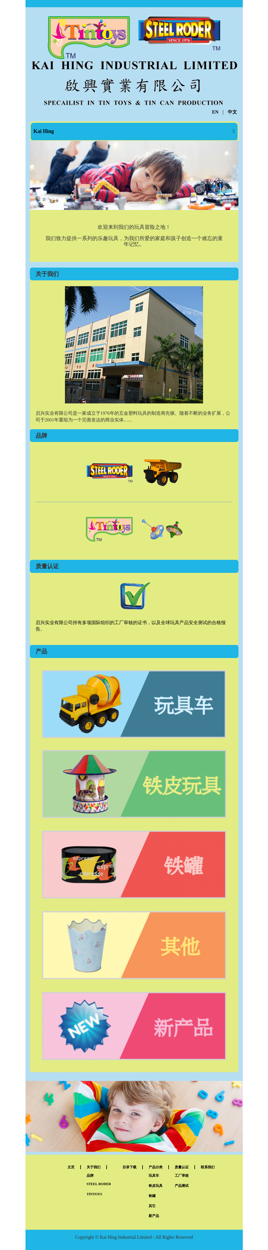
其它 (152, 1206)
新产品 (154, 1216)
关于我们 (94, 1167)
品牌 (90, 1176)
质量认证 (182, 1167)
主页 (71, 1167)
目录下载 (129, 1167)
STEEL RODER (99, 1184)
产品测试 (182, 1186)
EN (215, 111)
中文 (232, 111)
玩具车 (154, 1176)
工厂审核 (182, 1176)
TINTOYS (94, 1194)
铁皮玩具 (156, 1186)
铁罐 (152, 1196)
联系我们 (208, 1167)
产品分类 (156, 1167)
